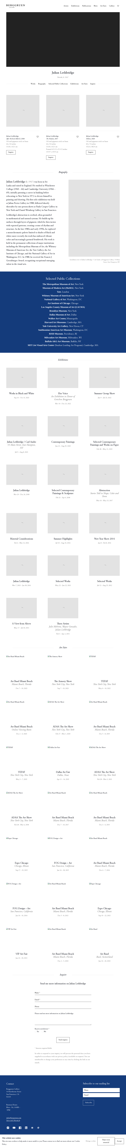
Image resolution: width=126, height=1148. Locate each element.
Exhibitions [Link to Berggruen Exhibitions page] (75, 6)
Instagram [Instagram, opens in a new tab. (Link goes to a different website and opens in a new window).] (8, 1128)
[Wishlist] (118, 5)
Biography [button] (42, 84)
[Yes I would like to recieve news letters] (36, 1032)
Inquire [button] (92, 84)
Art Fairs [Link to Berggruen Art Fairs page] (103, 6)
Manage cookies (52, 1141)
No (45, 1032)
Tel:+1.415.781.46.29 (13, 1121)
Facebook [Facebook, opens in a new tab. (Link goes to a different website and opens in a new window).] (20, 1128)
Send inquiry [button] (63, 1041)
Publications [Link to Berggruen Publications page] (86, 6)
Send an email (38, 1128)
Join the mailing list (32, 1128)
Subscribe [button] (88, 1103)
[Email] (101, 1096)
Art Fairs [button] (84, 84)
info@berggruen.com (13, 1119)
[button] (38, 136)
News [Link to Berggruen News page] (96, 6)
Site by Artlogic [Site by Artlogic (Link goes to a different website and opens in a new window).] (37, 1141)
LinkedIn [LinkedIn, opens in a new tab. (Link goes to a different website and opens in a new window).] (26, 1128)
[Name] (101, 1091)
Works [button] (33, 84)
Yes (38, 1032)
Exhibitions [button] (74, 84)
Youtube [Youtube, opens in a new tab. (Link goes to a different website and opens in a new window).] (14, 1128)
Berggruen (20, 6)
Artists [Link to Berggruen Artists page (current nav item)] (66, 6)
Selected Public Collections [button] (58, 84)
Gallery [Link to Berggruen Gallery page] (111, 6)
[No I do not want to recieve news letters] (43, 1032)
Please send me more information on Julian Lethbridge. (63, 1019)
